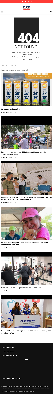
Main (4, 390)
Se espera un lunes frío (10, 109)
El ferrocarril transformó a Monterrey (16, 388)
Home (37, 388)
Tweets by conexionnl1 (8, 351)
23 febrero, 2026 (12, 112)
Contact (46, 386)
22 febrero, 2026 (12, 157)
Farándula (33, 388)
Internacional (43, 388)
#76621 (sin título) (15, 386)
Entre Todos (27, 388)
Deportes (5, 388)
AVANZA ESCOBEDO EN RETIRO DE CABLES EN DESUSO (31, 386)
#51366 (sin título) (6, 386)
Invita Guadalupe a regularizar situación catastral (21, 288)
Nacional (8, 390)
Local (48, 388)
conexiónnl (4, 112)
